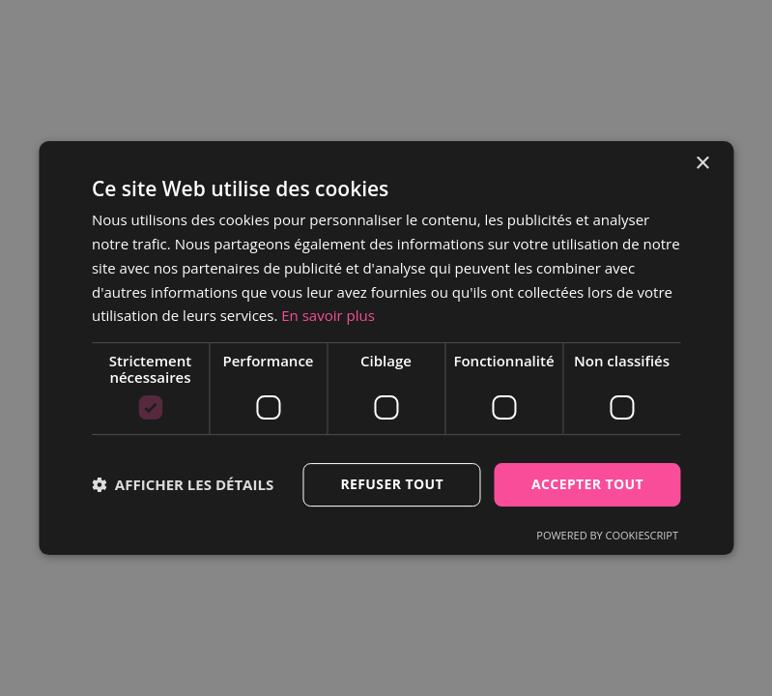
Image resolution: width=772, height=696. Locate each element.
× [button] (702, 164)
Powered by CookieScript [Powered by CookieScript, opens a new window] (607, 535)
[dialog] (386, 348)
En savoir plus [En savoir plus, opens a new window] (328, 315)
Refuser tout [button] (391, 484)
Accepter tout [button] (587, 484)
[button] (182, 485)
